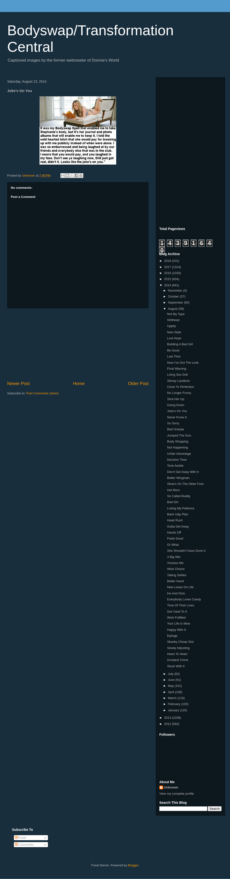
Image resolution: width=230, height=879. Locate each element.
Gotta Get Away (178, 526)
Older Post (138, 383)
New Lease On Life (180, 587)
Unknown (171, 787)
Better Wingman (178, 478)
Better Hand (175, 581)
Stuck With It (175, 666)
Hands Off (174, 532)
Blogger (133, 865)
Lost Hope (174, 338)
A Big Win (173, 557)
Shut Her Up (175, 399)
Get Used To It (177, 611)
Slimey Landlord (178, 381)
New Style (174, 332)
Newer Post (18, 383)
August (173, 308)
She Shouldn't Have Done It (186, 550)
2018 (168, 261)
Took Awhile (175, 465)
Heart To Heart (177, 654)
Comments (24, 844)
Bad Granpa (175, 429)
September (176, 302)
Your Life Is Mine (178, 623)
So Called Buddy (178, 496)
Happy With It (176, 630)
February (174, 704)
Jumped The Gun (179, 435)
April (171, 692)
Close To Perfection (180, 387)
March (173, 698)
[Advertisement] (78, 344)
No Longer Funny (179, 393)
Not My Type (175, 314)
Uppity (171, 326)
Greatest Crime (177, 660)
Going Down (175, 405)
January (174, 710)
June (172, 680)
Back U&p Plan (177, 514)
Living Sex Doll (177, 374)
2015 (168, 279)
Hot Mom (173, 490)
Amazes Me (175, 563)
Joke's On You (177, 411)
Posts (20, 837)
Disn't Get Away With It (183, 472)
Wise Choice (175, 569)
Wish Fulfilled (176, 617)
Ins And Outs (176, 593)
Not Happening (177, 447)
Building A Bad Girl (180, 344)
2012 (168, 724)
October (174, 296)
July (171, 674)
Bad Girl (172, 502)
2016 (168, 273)
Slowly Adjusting (178, 648)
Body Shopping (177, 441)
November (175, 290)
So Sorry (173, 423)
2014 (168, 285)
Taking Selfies (176, 575)
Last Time (173, 356)
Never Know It (177, 417)
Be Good (173, 350)
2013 (168, 717)
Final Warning (176, 368)
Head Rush (175, 520)
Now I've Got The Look (183, 362)
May (171, 686)
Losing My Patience (180, 508)
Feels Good (175, 538)
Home (79, 383)
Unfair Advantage (179, 453)
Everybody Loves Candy (184, 599)
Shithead (173, 320)
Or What (172, 544)
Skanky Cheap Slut (180, 641)
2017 (168, 267)
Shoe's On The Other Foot (185, 484)
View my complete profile (176, 793)
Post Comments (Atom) (42, 393)
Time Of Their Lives (180, 605)
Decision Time (177, 459)
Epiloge (172, 636)
